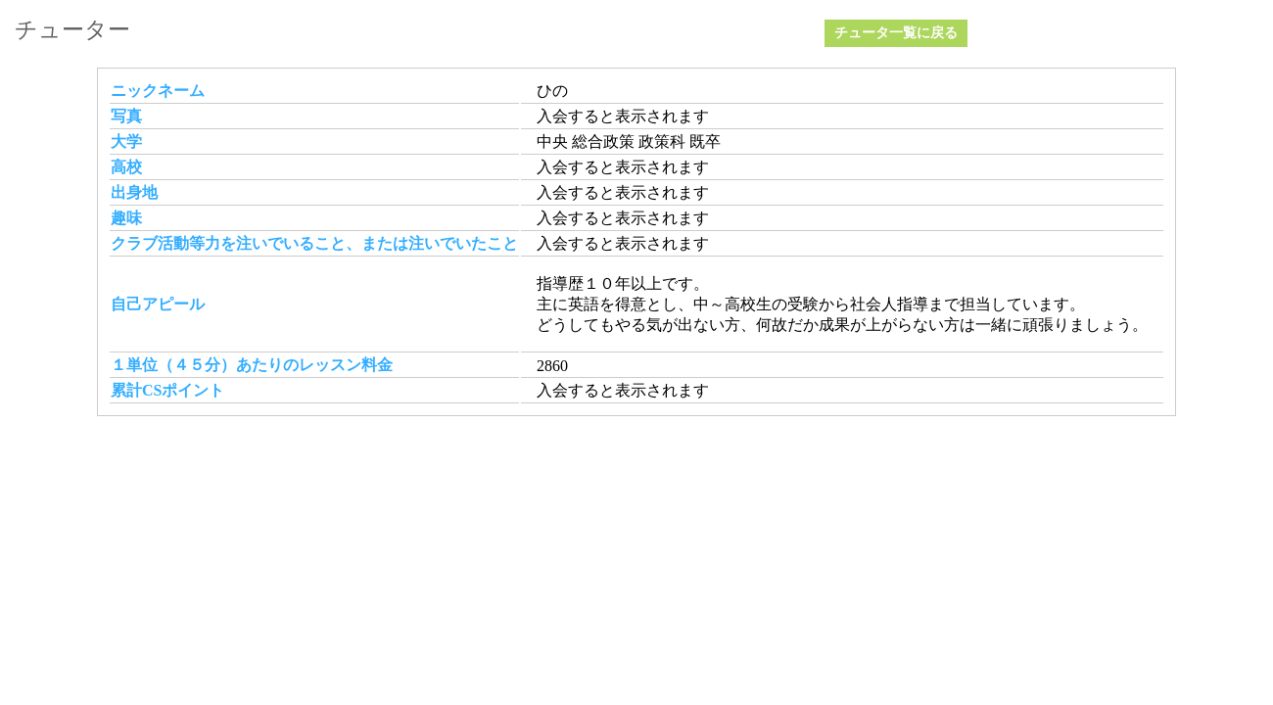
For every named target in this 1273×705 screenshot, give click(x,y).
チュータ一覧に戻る (896, 32)
